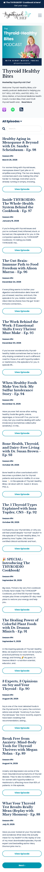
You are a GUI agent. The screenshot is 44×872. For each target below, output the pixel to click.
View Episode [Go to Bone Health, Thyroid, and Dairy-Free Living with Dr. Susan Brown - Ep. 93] (22, 494)
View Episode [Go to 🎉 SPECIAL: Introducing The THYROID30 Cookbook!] (22, 609)
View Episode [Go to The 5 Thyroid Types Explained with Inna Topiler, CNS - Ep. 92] (22, 548)
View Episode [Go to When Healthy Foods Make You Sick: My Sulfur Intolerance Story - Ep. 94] (22, 433)
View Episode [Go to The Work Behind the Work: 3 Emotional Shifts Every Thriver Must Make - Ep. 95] (22, 372)
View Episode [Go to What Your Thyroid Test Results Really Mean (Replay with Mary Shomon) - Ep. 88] (22, 853)
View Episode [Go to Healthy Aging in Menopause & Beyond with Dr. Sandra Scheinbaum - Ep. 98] (22, 189)
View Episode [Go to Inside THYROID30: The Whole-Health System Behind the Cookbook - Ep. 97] (22, 250)
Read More (27, 102)
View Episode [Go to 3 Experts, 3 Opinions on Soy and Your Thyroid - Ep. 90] (22, 727)
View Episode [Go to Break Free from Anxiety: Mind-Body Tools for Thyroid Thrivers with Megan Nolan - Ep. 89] (22, 792)
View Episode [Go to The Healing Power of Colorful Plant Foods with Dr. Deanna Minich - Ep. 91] (22, 670)
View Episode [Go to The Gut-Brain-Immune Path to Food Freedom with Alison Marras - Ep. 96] (22, 311)
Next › (22, 865)
